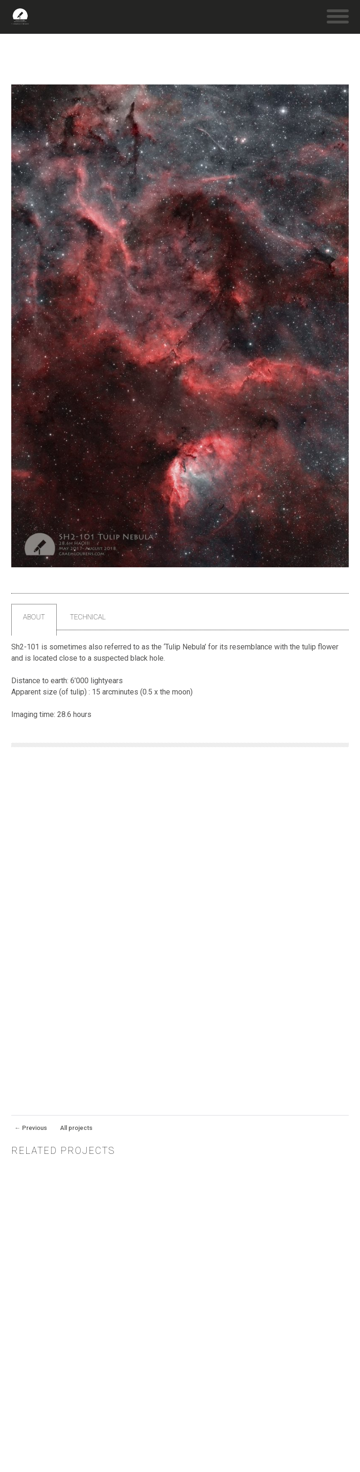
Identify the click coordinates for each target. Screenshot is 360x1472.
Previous (31, 1127)
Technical (88, 617)
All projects (76, 1127)
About (34, 617)
